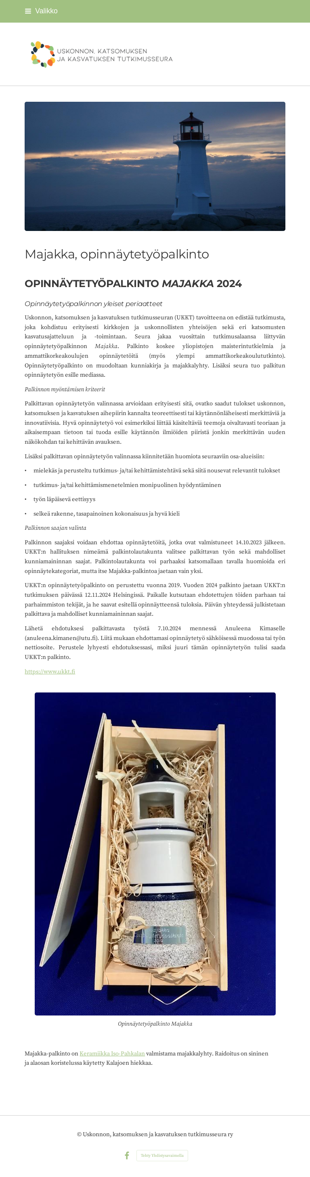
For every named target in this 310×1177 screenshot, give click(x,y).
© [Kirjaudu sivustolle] (80, 1134)
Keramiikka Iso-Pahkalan (112, 1053)
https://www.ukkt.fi (50, 672)
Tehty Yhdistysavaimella (162, 1155)
